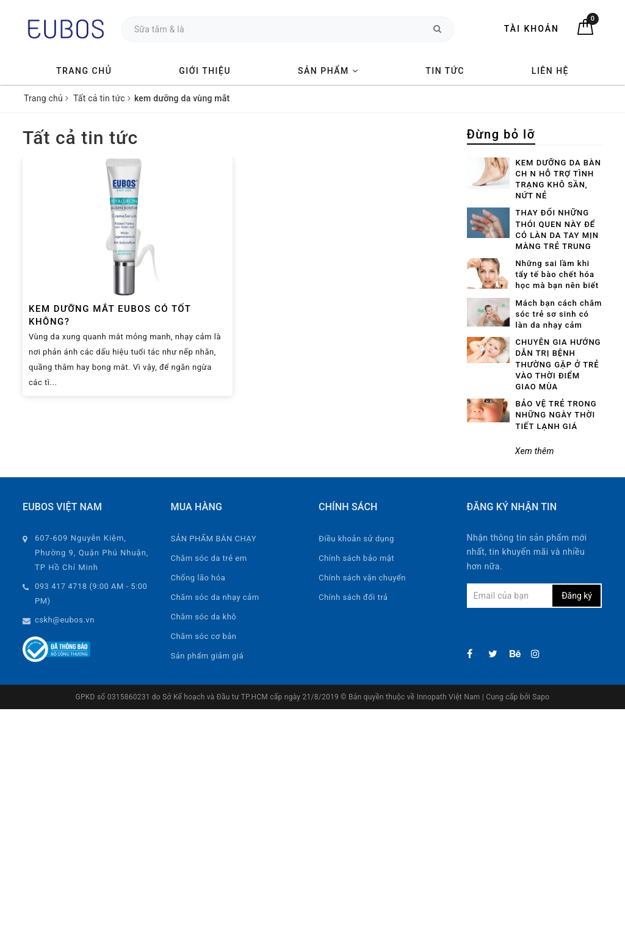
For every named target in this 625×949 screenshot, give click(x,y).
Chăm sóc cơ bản (204, 636)
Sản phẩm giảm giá (207, 655)
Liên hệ (550, 71)
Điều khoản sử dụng (356, 538)
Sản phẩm (328, 71)
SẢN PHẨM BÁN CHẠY (213, 538)
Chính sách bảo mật (356, 558)
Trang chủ (84, 71)
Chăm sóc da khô (204, 616)
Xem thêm (534, 451)
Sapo (540, 697)
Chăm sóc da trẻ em (209, 558)
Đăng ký (577, 596)
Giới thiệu (205, 71)
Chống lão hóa (198, 577)
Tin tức (444, 71)
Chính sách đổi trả (353, 597)
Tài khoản (531, 29)
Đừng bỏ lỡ (501, 134)
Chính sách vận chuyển (362, 577)
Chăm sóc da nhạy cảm (215, 597)
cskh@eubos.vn (65, 619)
